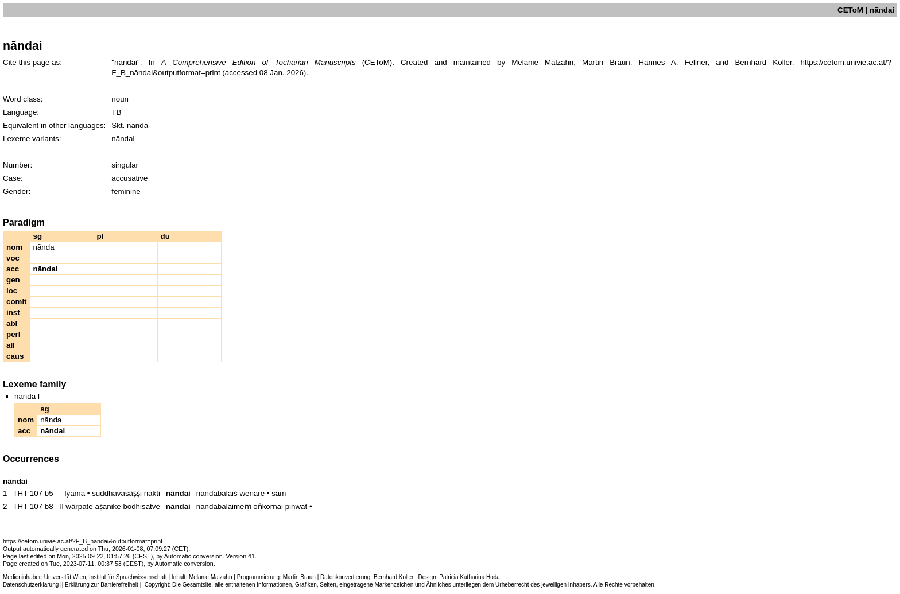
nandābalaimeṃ (223, 506)
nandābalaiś (217, 493)
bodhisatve (141, 506)
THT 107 (27, 493)
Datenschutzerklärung (31, 584)
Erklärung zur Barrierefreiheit (101, 584)
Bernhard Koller (393, 577)
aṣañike (108, 506)
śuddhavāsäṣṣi (117, 493)
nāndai (178, 493)
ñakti (152, 493)
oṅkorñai (268, 506)
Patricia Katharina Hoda (469, 577)
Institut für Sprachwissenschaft (128, 577)
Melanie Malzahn (210, 577)
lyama (75, 493)
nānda (44, 247)
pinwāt (296, 506)
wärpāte (78, 506)
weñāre (252, 493)
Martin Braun (299, 577)
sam (278, 493)
